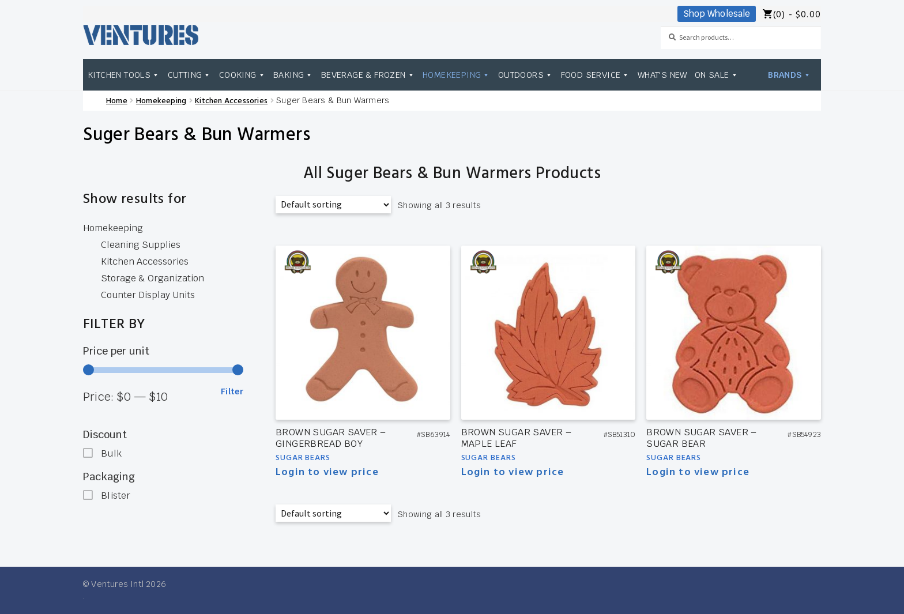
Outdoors (525, 74)
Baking (293, 74)
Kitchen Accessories (231, 101)
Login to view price (327, 472)
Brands (789, 74)
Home (116, 101)
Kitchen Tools (124, 74)
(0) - (797, 15)
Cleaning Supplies (140, 245)
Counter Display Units (148, 295)
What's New (662, 74)
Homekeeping (457, 74)
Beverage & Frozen (368, 74)
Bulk (111, 453)
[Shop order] (333, 204)
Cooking (242, 74)
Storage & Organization (152, 278)
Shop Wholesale (716, 13)
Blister (115, 495)
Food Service (595, 74)
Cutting (190, 74)
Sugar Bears (303, 458)
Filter (232, 391)
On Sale (717, 74)
